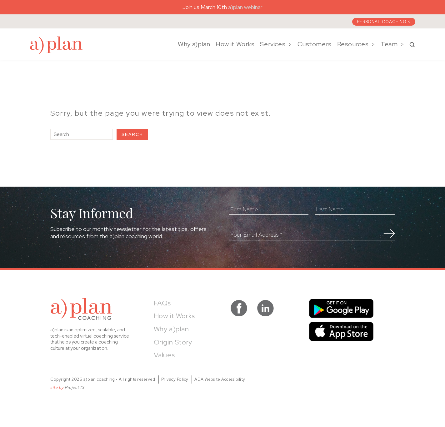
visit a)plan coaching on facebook (239, 308)
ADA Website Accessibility (219, 379)
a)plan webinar (245, 7)
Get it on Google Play (341, 308)
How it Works (235, 44)
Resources (353, 44)
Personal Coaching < (384, 21)
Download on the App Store (341, 331)
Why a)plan (194, 44)
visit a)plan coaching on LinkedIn (265, 308)
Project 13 (74, 387)
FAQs (162, 303)
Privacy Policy (174, 379)
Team (389, 44)
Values (164, 354)
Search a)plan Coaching (412, 45)
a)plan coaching (56, 45)
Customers (315, 44)
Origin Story (173, 342)
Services (272, 44)
